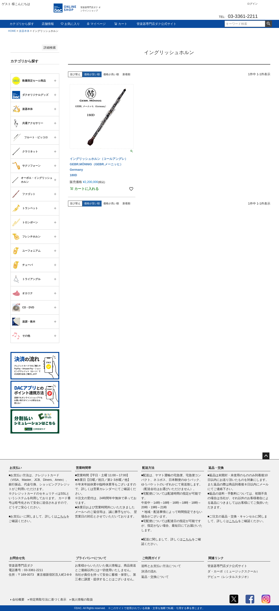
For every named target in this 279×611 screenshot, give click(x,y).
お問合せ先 (17, 558)
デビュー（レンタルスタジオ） (229, 577)
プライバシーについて (91, 558)
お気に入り (70, 24)
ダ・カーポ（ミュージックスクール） (233, 571)
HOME (12, 30)
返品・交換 (216, 467)
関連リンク (216, 558)
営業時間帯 (83, 467)
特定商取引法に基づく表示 (48, 599)
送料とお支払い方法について (161, 566)
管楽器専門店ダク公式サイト (156, 24)
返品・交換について (155, 577)
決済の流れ (149, 571)
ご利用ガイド (151, 558)
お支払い (16, 467)
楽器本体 (24, 30)
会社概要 (18, 599)
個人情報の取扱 (82, 599)
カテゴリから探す (22, 24)
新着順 (126, 74)
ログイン (252, 3)
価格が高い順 (111, 74)
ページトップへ (265, 455)
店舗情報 (48, 24)
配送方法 (148, 467)
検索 (268, 24)
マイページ (96, 24)
